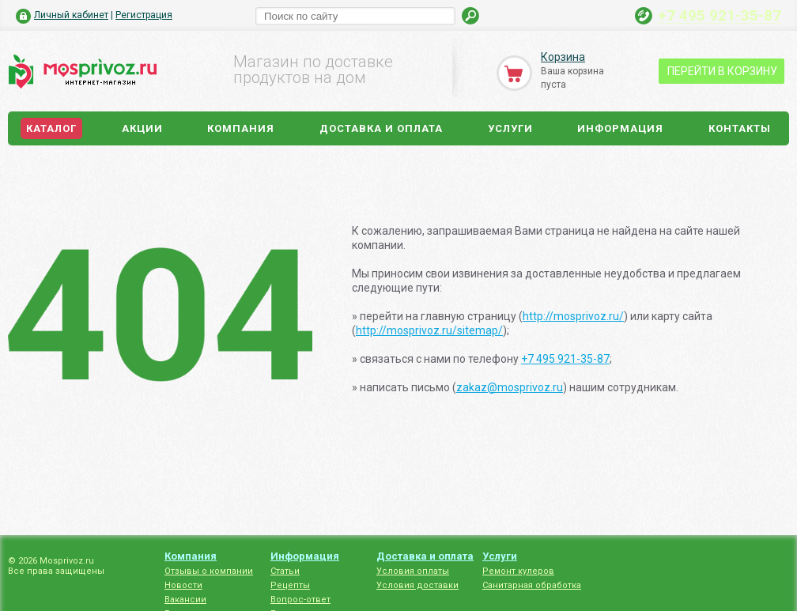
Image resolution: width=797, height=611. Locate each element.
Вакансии (185, 599)
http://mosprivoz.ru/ (573, 316)
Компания (240, 128)
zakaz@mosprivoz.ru (509, 387)
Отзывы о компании (208, 571)
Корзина (563, 57)
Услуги (510, 128)
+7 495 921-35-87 (719, 15)
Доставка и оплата (381, 128)
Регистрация (143, 15)
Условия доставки (417, 585)
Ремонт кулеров (518, 571)
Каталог (51, 128)
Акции (142, 128)
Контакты (739, 128)
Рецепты (290, 585)
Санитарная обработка (531, 585)
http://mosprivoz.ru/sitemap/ (429, 330)
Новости (183, 585)
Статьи (285, 571)
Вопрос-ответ (300, 599)
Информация (620, 128)
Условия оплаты (412, 571)
